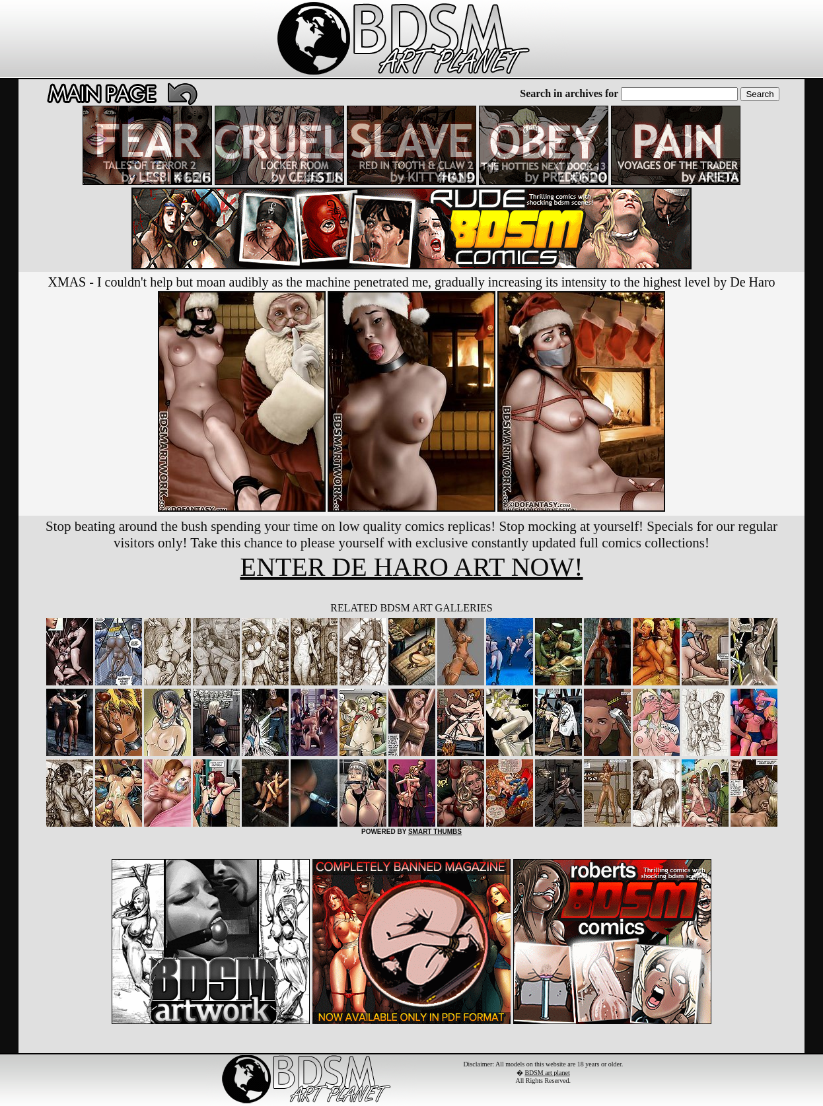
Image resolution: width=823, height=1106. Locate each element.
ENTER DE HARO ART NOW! (411, 567)
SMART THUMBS (435, 831)
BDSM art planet (546, 1072)
